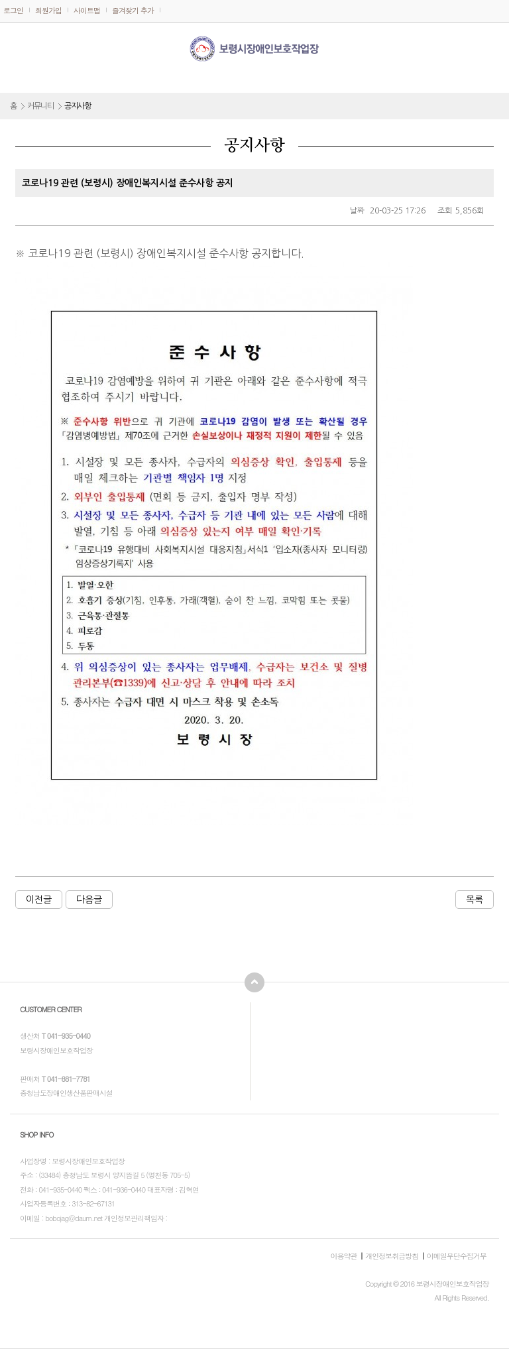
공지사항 (77, 106)
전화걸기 (492, 45)
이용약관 (343, 1256)
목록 (474, 899)
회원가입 (48, 10)
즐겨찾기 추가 (133, 10)
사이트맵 (87, 10)
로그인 (13, 10)
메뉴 (20, 45)
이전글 (39, 899)
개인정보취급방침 (391, 1256)
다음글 (89, 899)
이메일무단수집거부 (456, 1256)
